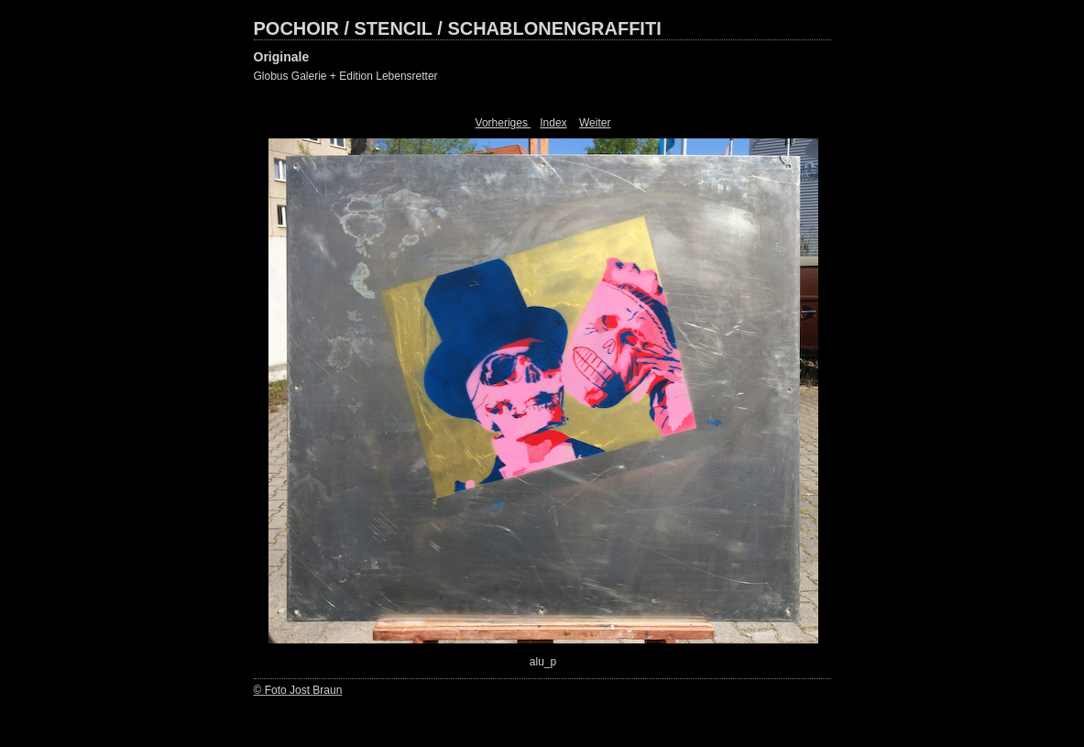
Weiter (594, 122)
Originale (282, 56)
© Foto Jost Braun (298, 690)
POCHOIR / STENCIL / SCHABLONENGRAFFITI (458, 28)
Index (553, 122)
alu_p (543, 661)
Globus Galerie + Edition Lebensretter (346, 76)
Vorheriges (503, 122)
